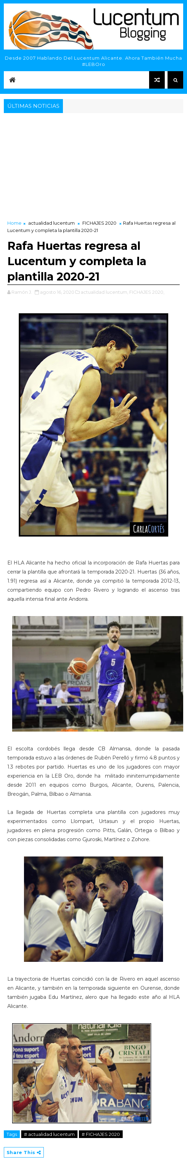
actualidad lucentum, (104, 292)
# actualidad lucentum (49, 1134)
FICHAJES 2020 (99, 223)
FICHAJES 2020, (146, 292)
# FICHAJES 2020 (101, 1134)
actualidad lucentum (51, 223)
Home (14, 223)
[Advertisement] (93, 167)
